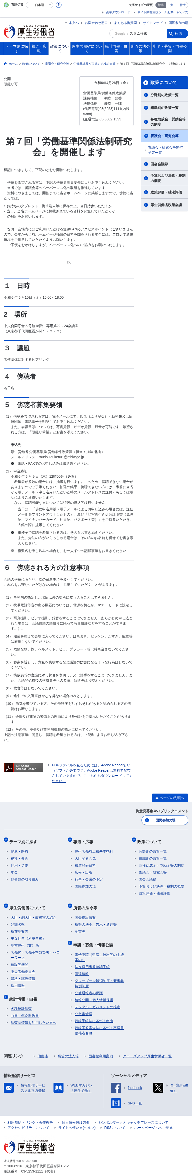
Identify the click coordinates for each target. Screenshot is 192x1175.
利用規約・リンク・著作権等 (30, 1112)
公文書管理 (83, 1004)
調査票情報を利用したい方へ (33, 1012)
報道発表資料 (85, 862)
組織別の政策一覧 (164, 108)
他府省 (43, 1046)
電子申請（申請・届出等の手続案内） (99, 947)
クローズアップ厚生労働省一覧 (147, 1046)
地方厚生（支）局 (25, 938)
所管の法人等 (68, 1046)
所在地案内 (19, 924)
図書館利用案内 (100, 1046)
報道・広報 (85, 839)
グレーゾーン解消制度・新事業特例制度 (99, 973)
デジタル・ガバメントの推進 (97, 997)
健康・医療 (19, 848)
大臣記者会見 (85, 855)
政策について (163, 82)
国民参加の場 (178, 22)
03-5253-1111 (32, 1161)
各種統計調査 (21, 998)
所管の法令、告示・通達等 (96, 917)
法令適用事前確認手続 (92, 957)
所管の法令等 (87, 902)
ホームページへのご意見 (153, 1117)
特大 (183, 5)
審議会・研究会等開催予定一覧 (165, 150)
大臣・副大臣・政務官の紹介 (33, 910)
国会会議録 (159, 164)
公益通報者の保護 (89, 983)
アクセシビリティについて (29, 1117)
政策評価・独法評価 (166, 192)
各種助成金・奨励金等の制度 (168, 121)
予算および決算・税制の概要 (168, 178)
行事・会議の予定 (89, 876)
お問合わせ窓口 (96, 22)
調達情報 (82, 964)
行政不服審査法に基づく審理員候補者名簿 (99, 1020)
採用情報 (18, 979)
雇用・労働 (19, 862)
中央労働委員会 (23, 965)
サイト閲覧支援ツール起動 (156, 12)
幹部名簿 (18, 917)
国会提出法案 (85, 910)
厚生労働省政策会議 (166, 205)
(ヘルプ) (182, 12)
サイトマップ (152, 22)
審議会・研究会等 (164, 136)
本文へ (74, 22)
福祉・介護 (19, 855)
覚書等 (80, 924)
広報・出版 (83, 869)
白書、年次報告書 (25, 1005)
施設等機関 (19, 958)
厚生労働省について (29, 902)
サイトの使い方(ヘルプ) (77, 1117)
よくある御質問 (125, 22)
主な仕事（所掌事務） (28, 931)
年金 (14, 869)
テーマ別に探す (25, 839)
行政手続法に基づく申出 (94, 1011)
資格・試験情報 (23, 972)
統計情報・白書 (25, 990)
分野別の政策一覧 (164, 95)
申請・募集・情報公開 (95, 936)
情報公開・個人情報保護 (94, 990)
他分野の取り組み (25, 876)
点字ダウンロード (118, 12)
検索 (179, 33)
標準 (161, 5)
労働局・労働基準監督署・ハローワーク (35, 948)
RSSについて (115, 1117)
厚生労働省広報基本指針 (94, 848)
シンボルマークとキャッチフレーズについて (133, 1112)
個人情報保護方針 (76, 1112)
